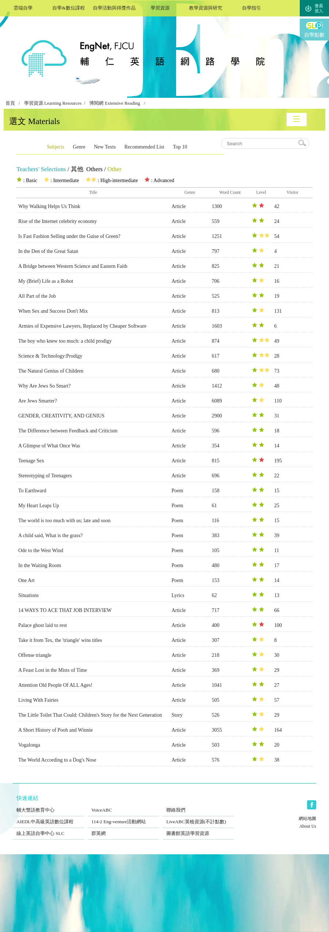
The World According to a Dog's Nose (57, 760)
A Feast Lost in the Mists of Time (52, 670)
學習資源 (160, 7)
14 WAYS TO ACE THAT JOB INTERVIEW (64, 610)
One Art (26, 580)
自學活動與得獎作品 (114, 7)
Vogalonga (29, 745)
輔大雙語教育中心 (48, 805)
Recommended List (144, 147)
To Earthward (32, 490)
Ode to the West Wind (40, 550)
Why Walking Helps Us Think (49, 206)
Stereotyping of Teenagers (45, 475)
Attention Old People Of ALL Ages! (55, 685)
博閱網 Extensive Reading (114, 103)
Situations (28, 595)
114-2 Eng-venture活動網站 (123, 817)
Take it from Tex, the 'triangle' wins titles (60, 640)
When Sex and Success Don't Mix (53, 311)
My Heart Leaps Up (38, 505)
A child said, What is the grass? (50, 535)
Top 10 (180, 147)
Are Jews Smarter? (37, 401)
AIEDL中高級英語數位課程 (48, 817)
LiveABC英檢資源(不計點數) (198, 817)
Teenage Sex (31, 460)
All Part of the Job (37, 296)
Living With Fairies (38, 700)
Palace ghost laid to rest (42, 625)
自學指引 (251, 7)
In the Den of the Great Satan (48, 251)
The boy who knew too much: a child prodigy (65, 341)
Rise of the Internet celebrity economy (57, 221)
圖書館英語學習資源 (198, 828)
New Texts (105, 147)
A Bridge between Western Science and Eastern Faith (72, 266)
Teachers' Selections (41, 169)
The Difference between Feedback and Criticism (67, 431)
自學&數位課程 (68, 7)
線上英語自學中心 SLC (48, 828)
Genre (79, 147)
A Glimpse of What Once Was (49, 445)
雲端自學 (23, 7)
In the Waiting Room (39, 565)
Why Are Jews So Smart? (44, 386)
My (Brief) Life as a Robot (45, 281)
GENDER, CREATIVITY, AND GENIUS (61, 416)
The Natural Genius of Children (50, 371)
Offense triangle (34, 655)
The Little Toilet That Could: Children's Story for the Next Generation (90, 715)
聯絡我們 (198, 805)
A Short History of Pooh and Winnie (55, 730)
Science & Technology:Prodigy (50, 356)
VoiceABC (123, 805)
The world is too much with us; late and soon (64, 520)
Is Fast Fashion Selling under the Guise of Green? (69, 236)
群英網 (123, 828)
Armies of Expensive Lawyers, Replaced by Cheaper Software (82, 326)
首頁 (10, 103)
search (303, 143)
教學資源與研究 (205, 7)
